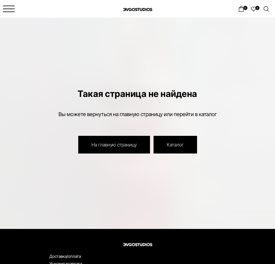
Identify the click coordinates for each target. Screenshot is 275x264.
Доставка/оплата (65, 256)
